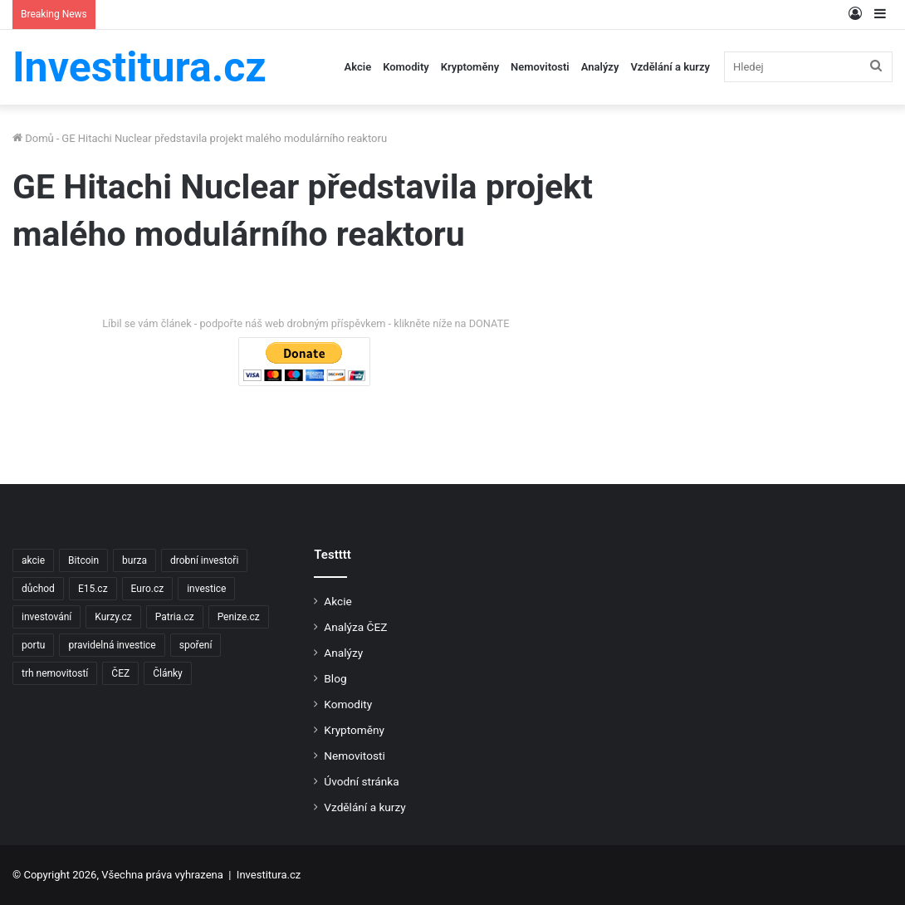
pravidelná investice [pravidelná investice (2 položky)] (111, 645)
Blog (335, 678)
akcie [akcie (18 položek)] (33, 560)
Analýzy (600, 67)
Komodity (406, 67)
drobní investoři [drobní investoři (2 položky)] (204, 560)
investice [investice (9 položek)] (206, 588)
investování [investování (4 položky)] (46, 617)
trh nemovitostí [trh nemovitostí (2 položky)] (55, 673)
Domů (33, 138)
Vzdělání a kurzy (670, 67)
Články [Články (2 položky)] (168, 673)
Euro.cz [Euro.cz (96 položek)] (147, 588)
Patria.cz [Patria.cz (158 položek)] (174, 617)
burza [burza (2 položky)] (134, 560)
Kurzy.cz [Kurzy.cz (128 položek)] (113, 617)
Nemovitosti (540, 67)
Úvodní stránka (361, 781)
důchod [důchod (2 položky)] (38, 588)
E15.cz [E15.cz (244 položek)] (93, 588)
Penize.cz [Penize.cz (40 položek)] (239, 617)
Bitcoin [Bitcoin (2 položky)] (83, 560)
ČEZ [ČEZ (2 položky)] (120, 673)
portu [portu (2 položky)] (33, 645)
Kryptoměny (470, 67)
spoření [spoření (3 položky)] (196, 645)
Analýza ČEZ (355, 627)
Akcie (358, 67)
